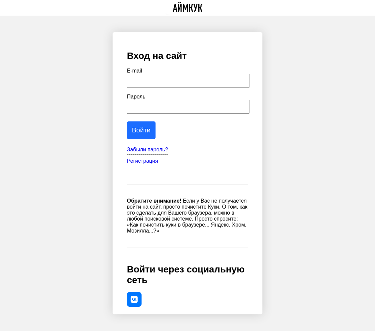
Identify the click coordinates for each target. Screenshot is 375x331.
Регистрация (142, 161)
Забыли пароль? (147, 149)
